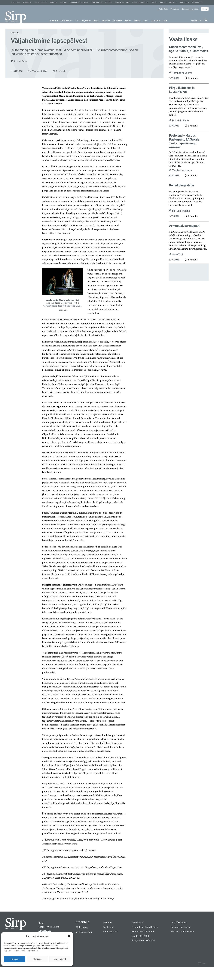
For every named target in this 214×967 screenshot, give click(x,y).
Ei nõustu (37, 959)
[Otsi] (206, 20)
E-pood (195, 9)
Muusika (106, 20)
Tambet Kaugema (182, 73)
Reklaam (185, 9)
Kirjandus (86, 20)
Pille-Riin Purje (180, 121)
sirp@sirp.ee (44, 930)
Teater (128, 20)
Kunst (96, 20)
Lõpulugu (155, 20)
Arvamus (53, 20)
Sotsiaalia (117, 20)
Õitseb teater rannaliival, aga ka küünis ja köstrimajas (188, 49)
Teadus (137, 20)
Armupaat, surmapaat (184, 226)
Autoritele (163, 9)
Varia (164, 20)
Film (77, 20)
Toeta (204, 9)
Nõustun (15, 959)
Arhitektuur (66, 20)
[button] (69, 936)
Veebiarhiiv (196, 20)
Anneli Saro (20, 61)
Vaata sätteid (60, 959)
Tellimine (174, 9)
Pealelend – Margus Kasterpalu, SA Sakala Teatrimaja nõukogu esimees (184, 142)
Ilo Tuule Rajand (181, 211)
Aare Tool (177, 255)
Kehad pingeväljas (181, 186)
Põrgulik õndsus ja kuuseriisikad (181, 90)
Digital (203, 963)
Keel (145, 20)
